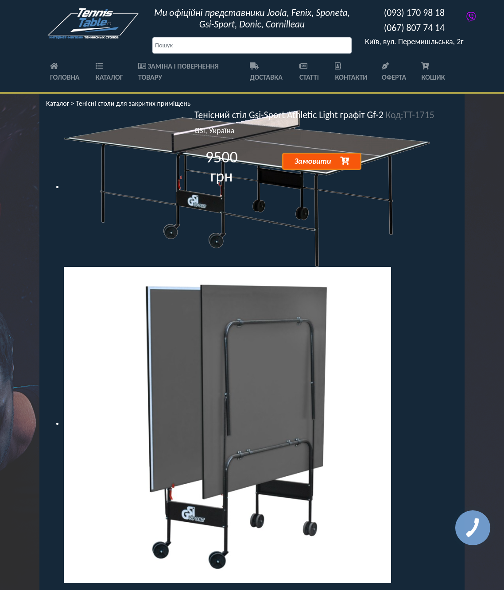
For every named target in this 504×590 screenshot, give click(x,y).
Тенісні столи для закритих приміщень (133, 103)
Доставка (266, 72)
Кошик (433, 72)
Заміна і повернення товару (178, 72)
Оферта (394, 72)
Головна (65, 72)
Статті (309, 72)
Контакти (351, 72)
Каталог (109, 72)
